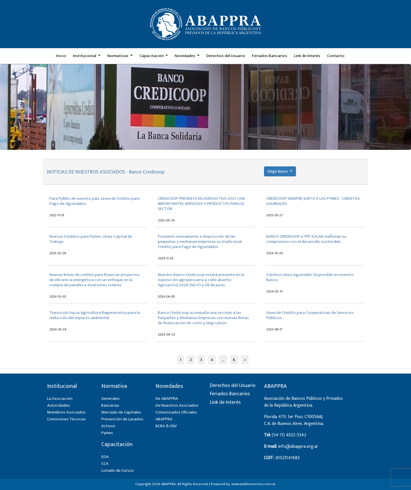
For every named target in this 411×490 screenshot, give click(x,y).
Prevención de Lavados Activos (122, 422)
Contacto (335, 55)
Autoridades (58, 405)
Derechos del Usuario (225, 55)
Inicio (61, 55)
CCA (104, 463)
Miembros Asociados (66, 412)
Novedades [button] (185, 55)
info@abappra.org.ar (298, 446)
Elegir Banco (278, 171)
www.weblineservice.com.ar (253, 484)
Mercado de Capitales (121, 412)
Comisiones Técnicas (66, 419)
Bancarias (110, 405)
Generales (110, 398)
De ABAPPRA (167, 398)
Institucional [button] (85, 55)
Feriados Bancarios (269, 55)
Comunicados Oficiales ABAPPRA (176, 416)
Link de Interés (307, 55)
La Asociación (59, 398)
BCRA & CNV (166, 425)
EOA (105, 456)
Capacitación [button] (152, 55)
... (223, 359)
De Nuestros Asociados (177, 405)
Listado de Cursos (117, 470)
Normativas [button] (118, 55)
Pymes (107, 432)
